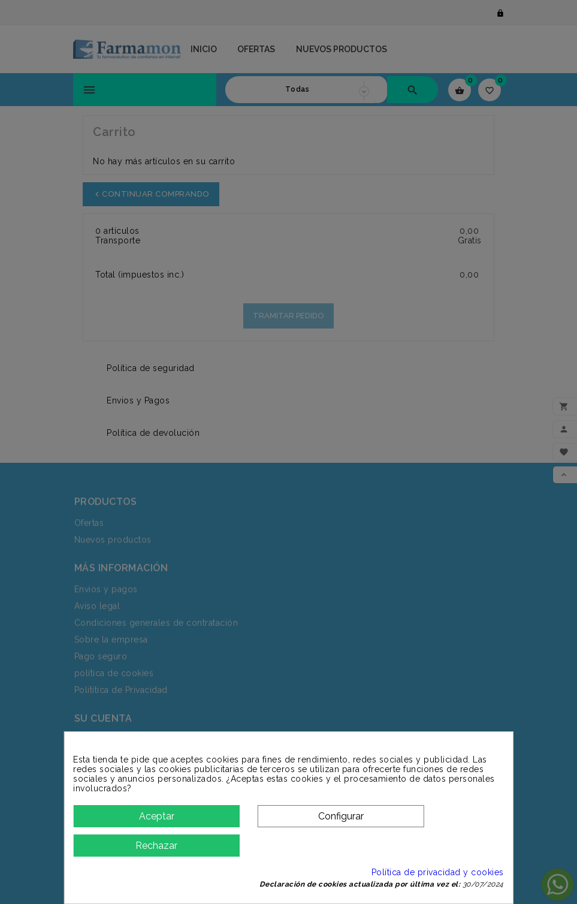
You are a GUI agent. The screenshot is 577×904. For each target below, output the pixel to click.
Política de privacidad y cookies (429, 872)
